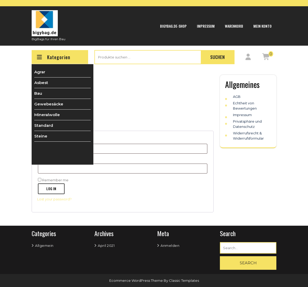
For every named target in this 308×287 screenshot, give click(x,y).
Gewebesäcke (48, 103)
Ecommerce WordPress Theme (136, 280)
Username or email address (70, 139)
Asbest (41, 82)
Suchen (217, 57)
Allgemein (44, 245)
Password (55, 159)
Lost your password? (54, 199)
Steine (40, 136)
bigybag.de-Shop (173, 26)
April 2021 (106, 245)
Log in (51, 188)
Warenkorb (234, 26)
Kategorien (53, 57)
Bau (38, 93)
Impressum (206, 26)
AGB (237, 96)
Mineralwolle (47, 114)
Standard (43, 125)
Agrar (39, 71)
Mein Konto (262, 26)
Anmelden (170, 245)
